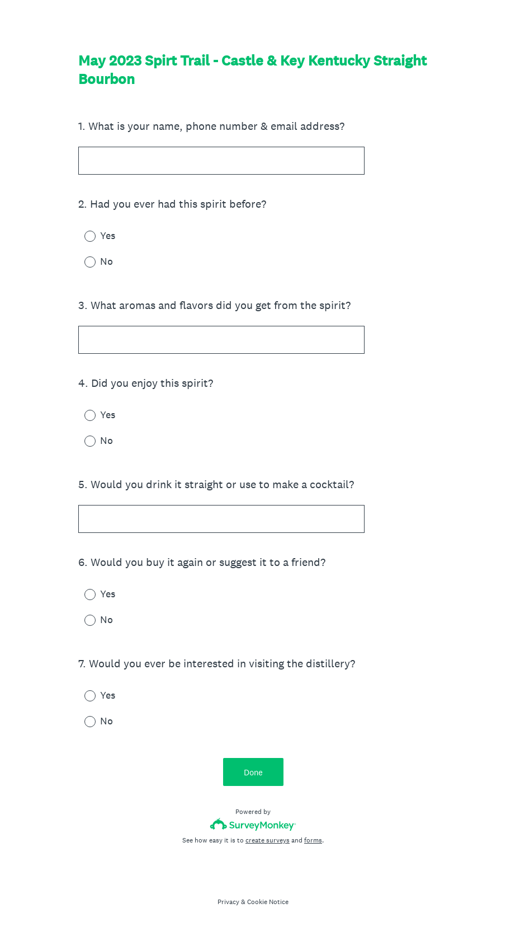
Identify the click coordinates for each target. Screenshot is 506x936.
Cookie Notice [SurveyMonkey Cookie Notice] (268, 901)
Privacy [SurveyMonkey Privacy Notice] (228, 901)
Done (253, 772)
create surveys (267, 840)
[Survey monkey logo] (253, 824)
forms (313, 840)
